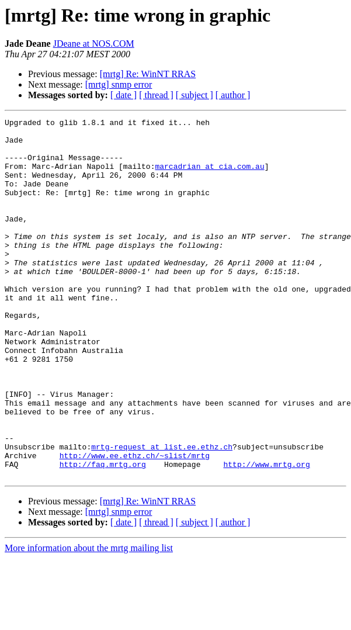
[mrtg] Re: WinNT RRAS (148, 74)
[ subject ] (194, 95)
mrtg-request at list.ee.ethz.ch (161, 513)
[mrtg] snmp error (118, 84)
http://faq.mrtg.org (103, 534)
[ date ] (123, 95)
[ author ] (233, 95)
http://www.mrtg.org (266, 534)
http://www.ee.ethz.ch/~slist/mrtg (135, 523)
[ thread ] (156, 95)
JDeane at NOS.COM (93, 44)
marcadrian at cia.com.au (209, 176)
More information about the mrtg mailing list (89, 620)
